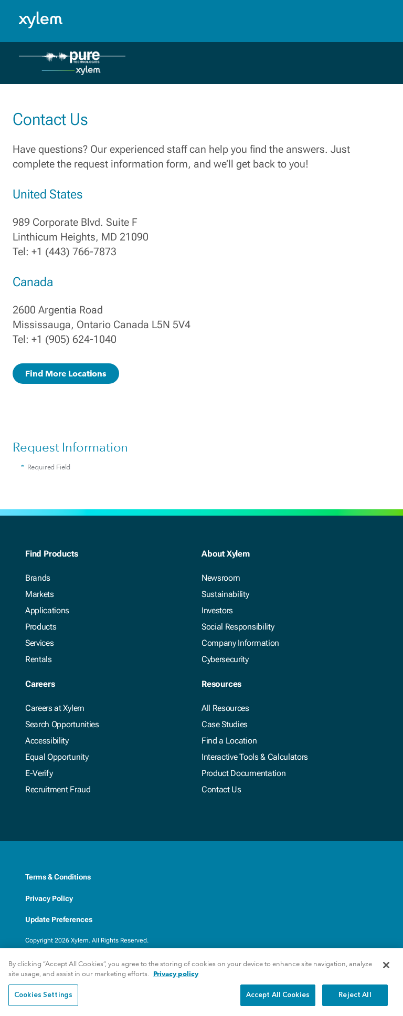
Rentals (38, 659)
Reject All (354, 1002)
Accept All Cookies (278, 1002)
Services (39, 643)
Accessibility (47, 741)
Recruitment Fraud (58, 789)
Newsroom (221, 578)
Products (40, 627)
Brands (37, 578)
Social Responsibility (238, 627)
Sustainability (225, 594)
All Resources (225, 708)
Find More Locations (66, 374)
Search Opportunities (62, 724)
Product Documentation (243, 773)
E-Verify (38, 773)
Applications (47, 610)
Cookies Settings (43, 1002)
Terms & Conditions (58, 877)
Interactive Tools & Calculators (255, 757)
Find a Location (229, 741)
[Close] (386, 971)
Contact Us (221, 789)
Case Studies (225, 724)
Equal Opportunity (57, 757)
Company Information (240, 643)
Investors (217, 610)
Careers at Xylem (54, 708)
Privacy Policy (49, 898)
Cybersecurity (225, 659)
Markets (39, 594)
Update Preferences (58, 919)
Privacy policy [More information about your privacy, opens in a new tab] (175, 981)
